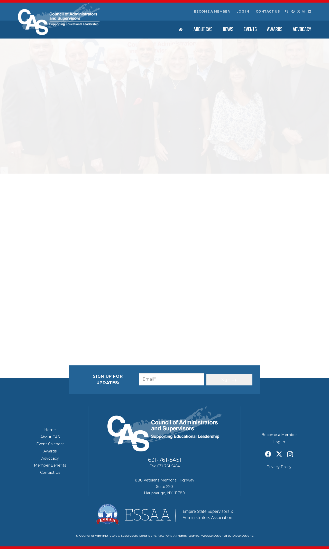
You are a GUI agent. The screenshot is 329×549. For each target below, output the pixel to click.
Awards (50, 451)
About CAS (50, 437)
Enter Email (85, 237)
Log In (242, 11)
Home (50, 430)
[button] (286, 11)
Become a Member (212, 11)
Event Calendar (50, 444)
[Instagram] (304, 11)
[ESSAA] (164, 514)
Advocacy (50, 458)
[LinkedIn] (309, 11)
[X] (298, 11)
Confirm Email (180, 237)
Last (170, 204)
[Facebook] (293, 11)
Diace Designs (242, 535)
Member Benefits (50, 465)
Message (84, 247)
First (78, 204)
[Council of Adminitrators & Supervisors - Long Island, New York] (59, 19)
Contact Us (268, 11)
